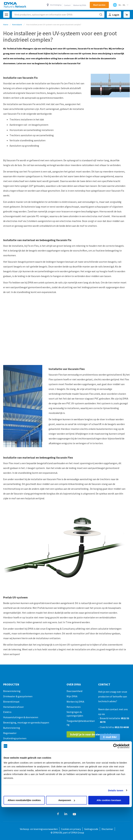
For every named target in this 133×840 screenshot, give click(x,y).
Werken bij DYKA (79, 5)
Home (5, 24)
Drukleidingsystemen (14, 738)
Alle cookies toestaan (109, 800)
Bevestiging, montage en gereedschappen (26, 722)
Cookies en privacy (71, 829)
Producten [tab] (11, 684)
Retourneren (74, 706)
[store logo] (15, 4)
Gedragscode (91, 829)
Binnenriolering (11, 691)
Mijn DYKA (72, 696)
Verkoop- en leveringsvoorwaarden (39, 829)
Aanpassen (66, 800)
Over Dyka (74, 684)
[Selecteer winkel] (120, 5)
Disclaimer (107, 829)
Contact (67, 5)
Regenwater (10, 733)
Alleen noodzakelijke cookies (24, 800)
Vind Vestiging (55, 5)
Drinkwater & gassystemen (17, 696)
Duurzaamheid (74, 691)
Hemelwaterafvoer (13, 706)
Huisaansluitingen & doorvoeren (20, 717)
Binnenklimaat (11, 701)
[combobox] (58, 14)
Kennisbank (17, 24)
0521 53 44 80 (122, 727)
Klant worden (99, 5)
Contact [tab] (104, 684)
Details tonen (115, 790)
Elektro (7, 712)
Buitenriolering (11, 727)
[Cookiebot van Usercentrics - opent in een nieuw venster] (115, 746)
